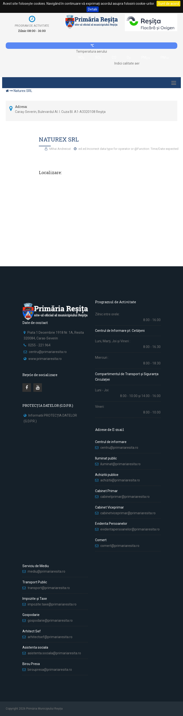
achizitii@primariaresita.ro (120, 480)
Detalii (92, 9)
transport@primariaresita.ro (49, 588)
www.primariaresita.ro (45, 359)
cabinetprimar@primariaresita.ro (125, 497)
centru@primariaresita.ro (48, 352)
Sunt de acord (168, 3)
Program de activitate (32, 25)
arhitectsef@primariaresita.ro (50, 637)
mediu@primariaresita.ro (46, 571)
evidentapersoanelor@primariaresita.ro (130, 529)
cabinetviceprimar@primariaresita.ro (128, 513)
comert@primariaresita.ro (119, 546)
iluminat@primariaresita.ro (120, 464)
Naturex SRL (23, 91)
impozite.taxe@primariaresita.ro (52, 604)
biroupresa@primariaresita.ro (50, 669)
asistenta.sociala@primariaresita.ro (54, 653)
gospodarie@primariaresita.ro (50, 620)
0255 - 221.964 (39, 345)
